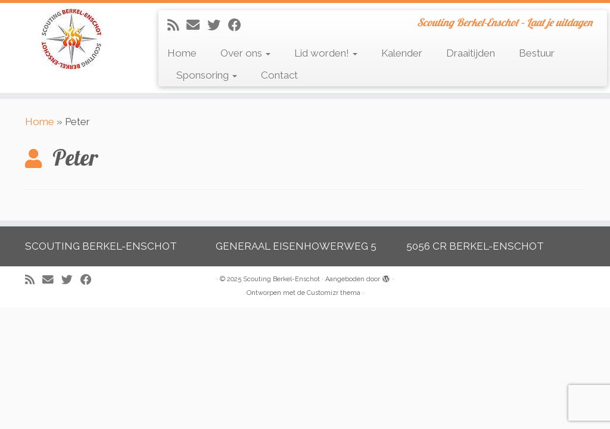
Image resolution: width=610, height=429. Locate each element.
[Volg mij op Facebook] (238, 25)
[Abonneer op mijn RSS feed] (176, 25)
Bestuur (537, 53)
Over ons (245, 53)
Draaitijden (470, 53)
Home (182, 53)
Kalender (401, 53)
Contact (279, 75)
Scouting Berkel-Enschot (281, 279)
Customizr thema (333, 293)
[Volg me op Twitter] (217, 25)
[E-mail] (196, 25)
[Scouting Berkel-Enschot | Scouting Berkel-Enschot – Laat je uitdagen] (71, 39)
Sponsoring (206, 75)
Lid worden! (325, 53)
